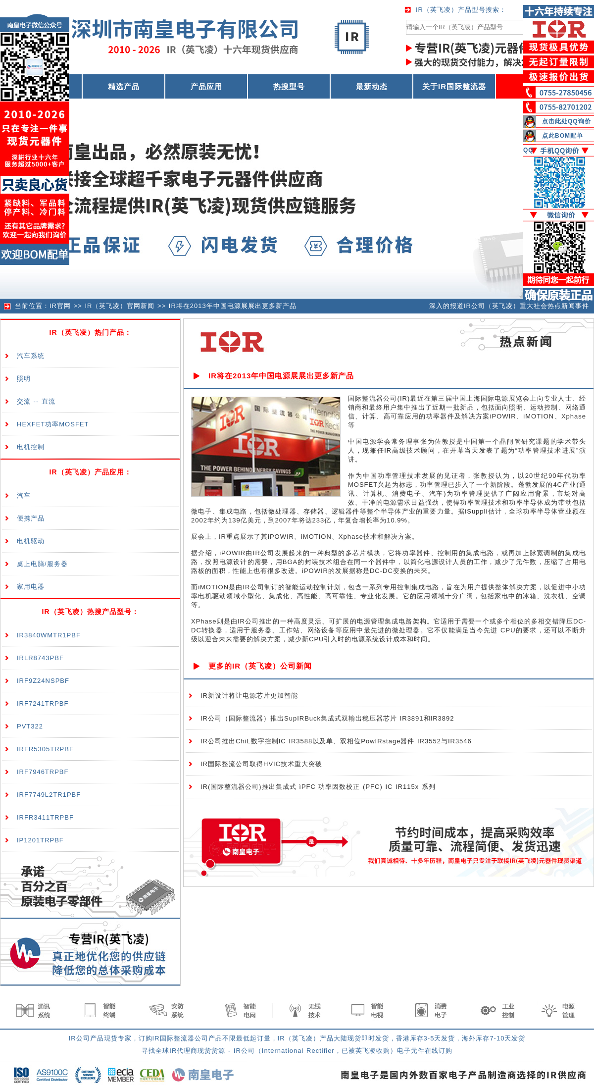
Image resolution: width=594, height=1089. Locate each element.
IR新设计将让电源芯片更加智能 (249, 695)
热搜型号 (289, 86)
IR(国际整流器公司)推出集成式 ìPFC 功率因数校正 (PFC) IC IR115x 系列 (318, 786)
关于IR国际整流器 (454, 86)
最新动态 (372, 86)
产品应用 (206, 86)
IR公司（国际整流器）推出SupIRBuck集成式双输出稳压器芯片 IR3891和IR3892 (327, 718)
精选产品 (124, 86)
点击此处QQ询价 (566, 121)
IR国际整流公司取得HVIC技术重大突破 (261, 764)
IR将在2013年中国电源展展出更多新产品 (233, 306)
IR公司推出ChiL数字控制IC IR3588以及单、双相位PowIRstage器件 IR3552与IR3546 (336, 741)
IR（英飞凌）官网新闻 (119, 306)
